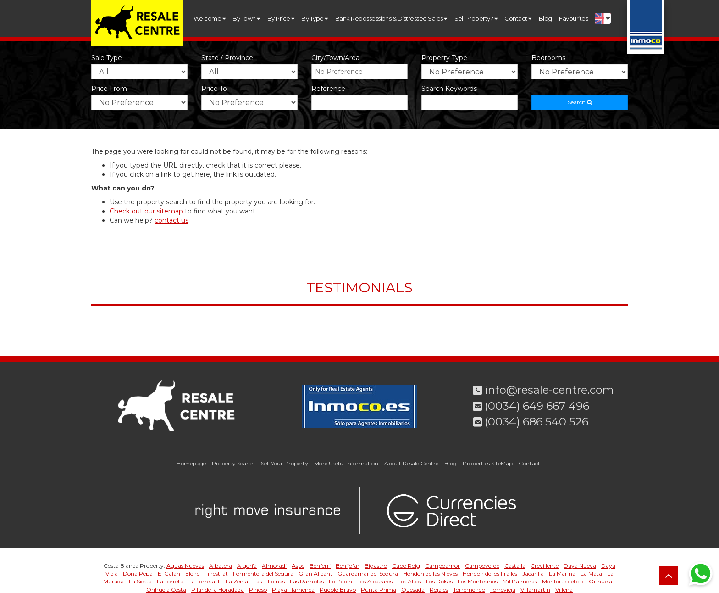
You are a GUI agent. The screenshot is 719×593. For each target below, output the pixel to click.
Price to (214, 88)
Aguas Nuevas (185, 565)
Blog (545, 18)
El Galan (169, 573)
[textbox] (361, 72)
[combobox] (359, 71)
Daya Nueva (580, 565)
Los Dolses (439, 581)
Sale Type (106, 58)
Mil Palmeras (520, 581)
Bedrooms (548, 58)
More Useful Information (346, 463)
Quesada (413, 589)
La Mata (591, 573)
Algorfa (247, 565)
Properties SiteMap (488, 463)
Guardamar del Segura (367, 573)
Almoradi (274, 565)
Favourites (573, 18)
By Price (280, 18)
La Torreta (170, 581)
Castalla (514, 565)
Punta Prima (378, 589)
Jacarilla (533, 573)
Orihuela (600, 581)
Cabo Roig (406, 565)
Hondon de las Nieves (430, 573)
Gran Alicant (315, 573)
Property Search (233, 463)
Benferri (320, 565)
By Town (246, 18)
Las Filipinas (269, 581)
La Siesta (140, 581)
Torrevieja (502, 589)
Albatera (220, 565)
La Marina (562, 573)
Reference (328, 88)
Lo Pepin (340, 581)
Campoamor (442, 565)
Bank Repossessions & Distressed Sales (391, 18)
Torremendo (469, 589)
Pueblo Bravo (338, 589)
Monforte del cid (563, 581)
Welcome (209, 18)
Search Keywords (449, 88)
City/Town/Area (335, 58)
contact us (171, 220)
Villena (564, 589)
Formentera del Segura (263, 573)
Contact (517, 18)
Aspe (298, 565)
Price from (109, 88)
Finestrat (216, 573)
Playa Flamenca (293, 589)
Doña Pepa (138, 573)
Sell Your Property (284, 463)
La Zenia (237, 581)
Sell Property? (476, 18)
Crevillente (545, 565)
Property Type (444, 58)
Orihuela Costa (166, 589)
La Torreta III (204, 581)
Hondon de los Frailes (490, 573)
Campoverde (482, 565)
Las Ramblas (307, 581)
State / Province (227, 58)
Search (580, 102)
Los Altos (409, 581)
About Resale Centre (411, 463)
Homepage (191, 463)
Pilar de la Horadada (217, 589)
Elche (192, 573)
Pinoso (258, 589)
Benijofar (348, 565)
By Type (314, 18)
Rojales (439, 589)
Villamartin (535, 589)
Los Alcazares (375, 581)
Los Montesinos (478, 581)
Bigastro (376, 565)
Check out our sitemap (146, 211)
